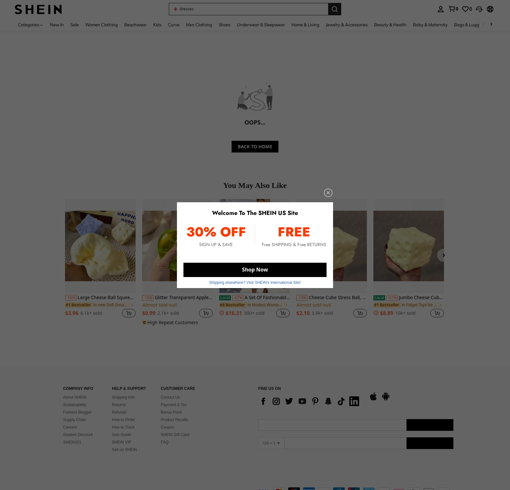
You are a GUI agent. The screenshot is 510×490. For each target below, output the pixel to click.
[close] (328, 193)
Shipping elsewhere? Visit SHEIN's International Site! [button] (255, 282)
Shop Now (255, 269)
